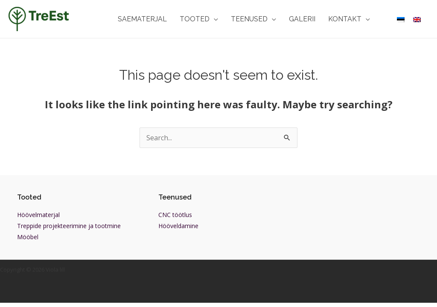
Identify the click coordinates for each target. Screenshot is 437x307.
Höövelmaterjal (38, 215)
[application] (214, 19)
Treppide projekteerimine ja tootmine (69, 226)
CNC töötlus (175, 215)
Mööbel (27, 237)
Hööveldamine (178, 226)
